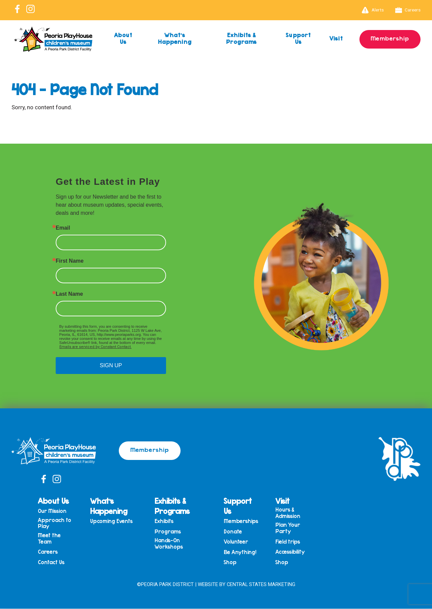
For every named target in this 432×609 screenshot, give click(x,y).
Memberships (241, 521)
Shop (230, 563)
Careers (408, 10)
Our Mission (54, 511)
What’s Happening (175, 38)
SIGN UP (111, 365)
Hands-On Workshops (170, 544)
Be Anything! (240, 553)
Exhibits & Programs (240, 38)
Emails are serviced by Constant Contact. (95, 347)
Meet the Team (51, 538)
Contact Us (53, 563)
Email (63, 228)
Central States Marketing (261, 584)
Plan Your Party (288, 528)
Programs (169, 532)
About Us (123, 38)
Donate (233, 532)
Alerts (373, 10)
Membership (389, 38)
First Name (70, 261)
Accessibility (290, 552)
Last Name (69, 294)
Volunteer (236, 542)
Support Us (297, 38)
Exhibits (165, 521)
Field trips (288, 542)
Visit (336, 38)
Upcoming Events (113, 521)
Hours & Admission (288, 512)
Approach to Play (57, 523)
